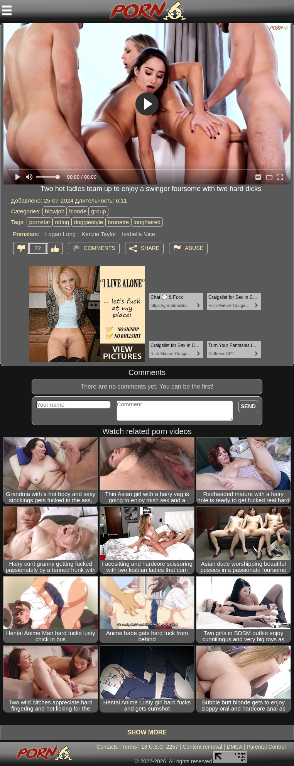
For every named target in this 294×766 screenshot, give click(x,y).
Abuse (194, 248)
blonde (77, 211)
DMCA (234, 747)
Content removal (202, 747)
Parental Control (266, 747)
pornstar (39, 222)
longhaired (147, 222)
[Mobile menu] (7, 10)
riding (62, 222)
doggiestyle (88, 222)
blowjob (54, 211)
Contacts (107, 747)
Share (150, 248)
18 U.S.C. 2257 (159, 747)
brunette (118, 222)
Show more (147, 732)
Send (248, 406)
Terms (129, 747)
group (98, 211)
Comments (99, 248)
